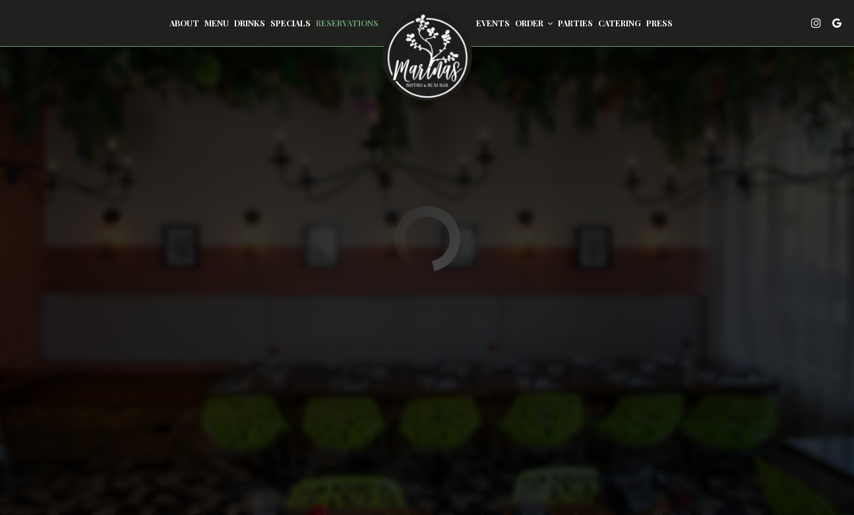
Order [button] (534, 22)
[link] (427, 56)
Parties (575, 22)
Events (493, 22)
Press (659, 22)
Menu (216, 22)
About (184, 22)
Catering (619, 22)
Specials (290, 22)
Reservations (347, 22)
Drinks (249, 22)
